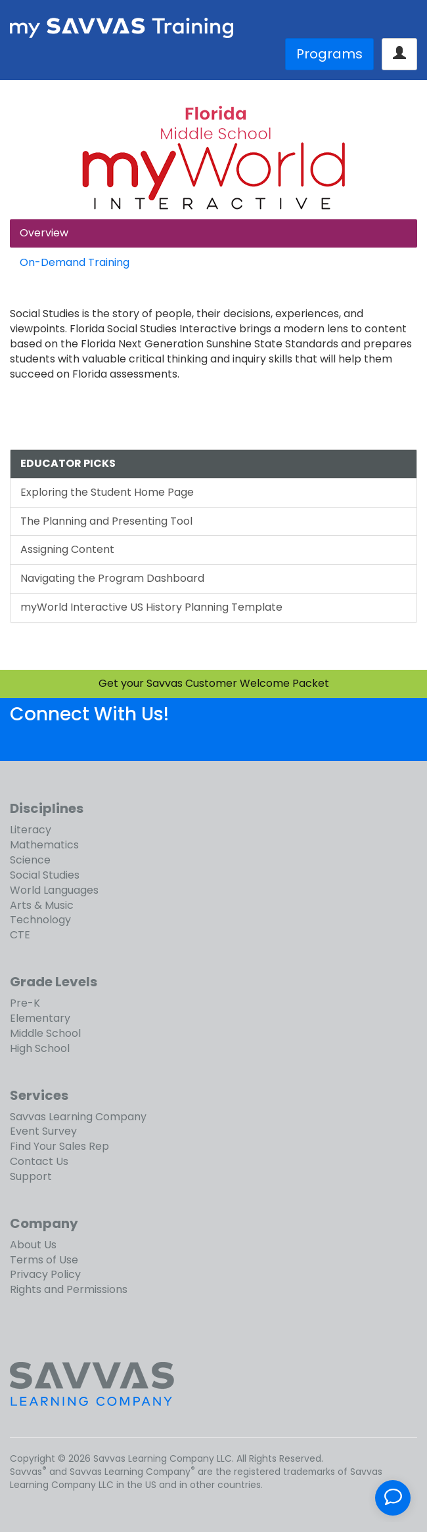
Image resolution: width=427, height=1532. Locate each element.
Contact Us (39, 1161)
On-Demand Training (74, 262)
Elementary (40, 1018)
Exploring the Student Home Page (107, 492)
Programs (329, 54)
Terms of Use (44, 1259)
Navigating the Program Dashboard (112, 578)
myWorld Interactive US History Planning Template (151, 607)
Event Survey (43, 1131)
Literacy (30, 829)
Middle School (45, 1033)
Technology (40, 919)
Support (31, 1176)
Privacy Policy (45, 1274)
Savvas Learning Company (78, 1116)
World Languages (54, 890)
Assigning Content (67, 549)
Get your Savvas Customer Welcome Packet (214, 683)
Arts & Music (42, 905)
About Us (33, 1244)
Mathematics (44, 844)
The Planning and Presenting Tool (106, 521)
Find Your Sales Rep (59, 1146)
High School (40, 1048)
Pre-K (25, 1003)
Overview (44, 232)
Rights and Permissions (68, 1289)
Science (30, 859)
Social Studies (44, 875)
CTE (20, 934)
